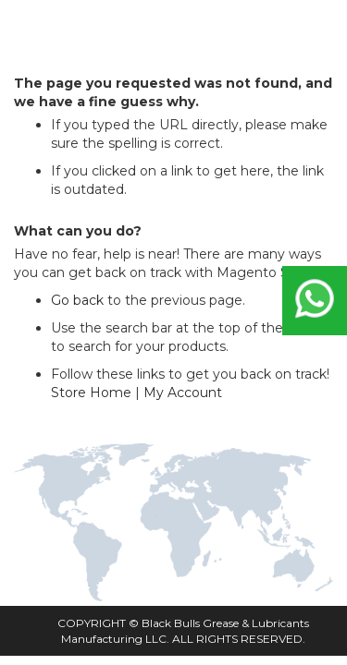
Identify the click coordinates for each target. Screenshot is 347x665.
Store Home (91, 392)
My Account (182, 392)
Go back (77, 300)
